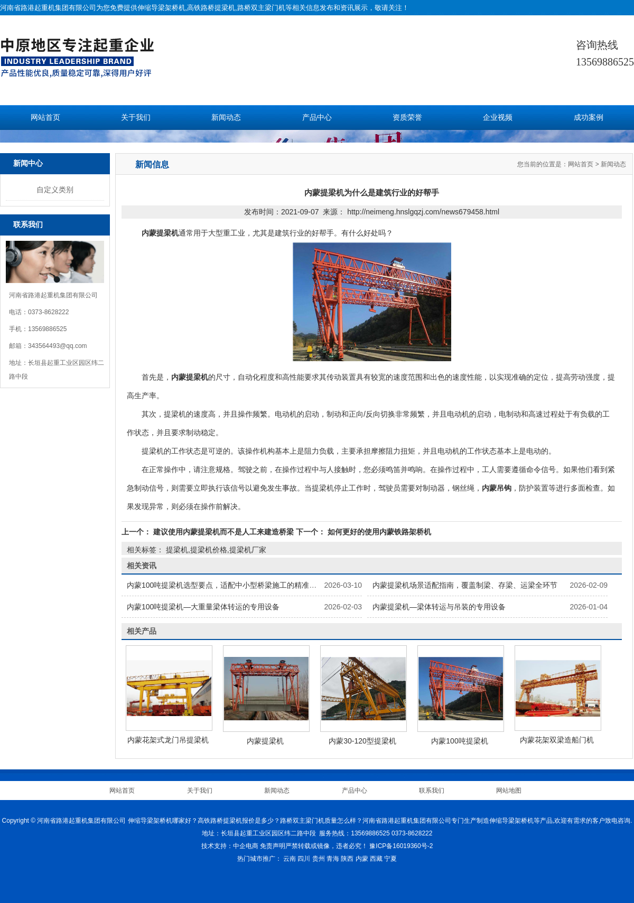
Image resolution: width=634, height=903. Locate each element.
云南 (289, 858)
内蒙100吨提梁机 (459, 741)
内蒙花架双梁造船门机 (557, 740)
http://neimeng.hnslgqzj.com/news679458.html (423, 212)
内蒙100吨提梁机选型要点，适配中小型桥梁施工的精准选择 (225, 585)
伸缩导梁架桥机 (161, 8)
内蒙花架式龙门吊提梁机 (168, 740)
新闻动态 (226, 117)
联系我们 (431, 790)
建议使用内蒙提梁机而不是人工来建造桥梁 (223, 532)
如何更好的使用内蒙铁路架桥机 (378, 532)
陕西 (347, 858)
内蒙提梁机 (265, 741)
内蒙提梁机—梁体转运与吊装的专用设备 (439, 607)
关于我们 (136, 117)
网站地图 (508, 790)
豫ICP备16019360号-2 (401, 846)
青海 (333, 858)
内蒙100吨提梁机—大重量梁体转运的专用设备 (203, 607)
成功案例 (588, 117)
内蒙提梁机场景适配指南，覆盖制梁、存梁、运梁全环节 (464, 585)
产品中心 (317, 117)
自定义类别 (54, 189)
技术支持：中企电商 (229, 846)
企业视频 (497, 117)
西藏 (376, 858)
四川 (303, 858)
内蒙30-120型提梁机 (362, 741)
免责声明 (272, 846)
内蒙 (362, 858)
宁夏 (390, 858)
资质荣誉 (407, 117)
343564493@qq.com (57, 346)
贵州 (318, 858)
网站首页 (45, 117)
